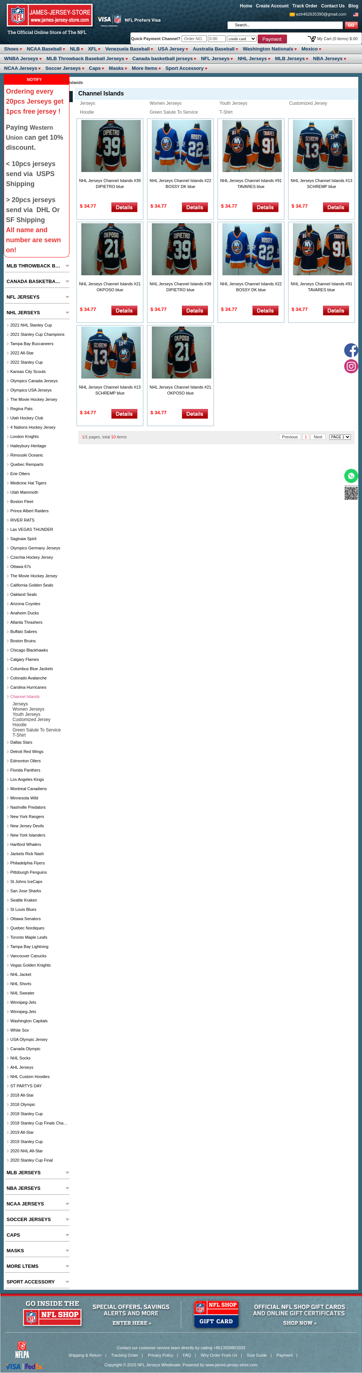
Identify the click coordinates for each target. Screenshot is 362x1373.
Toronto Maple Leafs (29, 937)
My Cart (337, 38)
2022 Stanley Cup (26, 362)
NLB (75, 49)
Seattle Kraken (23, 900)
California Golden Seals (31, 585)
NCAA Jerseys (20, 68)
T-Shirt (225, 112)
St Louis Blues (23, 909)
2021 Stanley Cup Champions (37, 334)
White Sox (19, 1030)
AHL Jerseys (21, 1067)
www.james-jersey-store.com (231, 1365)
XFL (92, 49)
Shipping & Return (84, 1355)
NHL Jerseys (252, 58)
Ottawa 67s (20, 566)
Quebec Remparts (26, 464)
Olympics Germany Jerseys (35, 548)
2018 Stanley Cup (26, 1113)
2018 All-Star (22, 1095)
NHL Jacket (20, 974)
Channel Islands (25, 696)
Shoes (11, 49)
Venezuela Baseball (127, 49)
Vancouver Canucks (28, 956)
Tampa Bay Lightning (29, 946)
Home (246, 6)
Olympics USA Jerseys (31, 390)
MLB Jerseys (290, 58)
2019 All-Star (22, 1132)
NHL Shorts (20, 983)
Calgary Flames (24, 659)
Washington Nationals (268, 49)
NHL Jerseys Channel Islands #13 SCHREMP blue (321, 183)
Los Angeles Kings (27, 779)
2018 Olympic (22, 1104)
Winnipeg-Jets (23, 1002)
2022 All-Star (22, 353)
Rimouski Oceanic (26, 455)
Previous (290, 437)
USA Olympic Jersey (29, 1039)
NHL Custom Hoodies (30, 1076)
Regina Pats (21, 408)
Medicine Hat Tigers (28, 483)
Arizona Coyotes (25, 603)
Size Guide (257, 1355)
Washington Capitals (29, 1021)
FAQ (187, 1355)
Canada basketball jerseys (163, 58)
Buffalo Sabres (23, 631)
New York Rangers (27, 816)
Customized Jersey (308, 103)
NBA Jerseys (328, 58)
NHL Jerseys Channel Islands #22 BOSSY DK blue (180, 183)
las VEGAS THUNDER (31, 529)
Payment (285, 1355)
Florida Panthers (25, 770)
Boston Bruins (23, 641)
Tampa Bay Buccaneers (31, 343)
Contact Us (333, 6)
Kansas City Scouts (28, 371)
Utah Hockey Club (26, 418)
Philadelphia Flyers (27, 863)
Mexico (309, 49)
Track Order (305, 6)
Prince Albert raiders (29, 511)
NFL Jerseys (215, 58)
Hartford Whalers (25, 844)
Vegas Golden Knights (30, 965)
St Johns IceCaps (26, 881)
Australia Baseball (214, 49)
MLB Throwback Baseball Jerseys (85, 58)
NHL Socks (20, 1058)
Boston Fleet (21, 501)
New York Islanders (27, 835)
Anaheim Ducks (24, 613)
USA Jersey (171, 49)
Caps (95, 68)
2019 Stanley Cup (26, 1141)
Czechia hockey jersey (31, 557)
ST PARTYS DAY (26, 1086)
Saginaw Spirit (23, 538)
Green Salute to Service (174, 112)
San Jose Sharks (25, 891)
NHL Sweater (22, 993)
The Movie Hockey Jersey (34, 399)
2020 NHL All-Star (26, 1151)
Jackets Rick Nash (27, 853)
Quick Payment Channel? (156, 38)
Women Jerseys (166, 103)
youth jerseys (233, 103)
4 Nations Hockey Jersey (33, 427)
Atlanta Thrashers (26, 622)
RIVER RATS (22, 520)
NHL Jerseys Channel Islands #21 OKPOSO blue (110, 287)
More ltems (144, 68)
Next (318, 437)
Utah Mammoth (24, 492)
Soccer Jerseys (63, 68)
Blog (353, 6)
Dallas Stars (21, 742)
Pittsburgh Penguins (28, 872)
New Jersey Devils (27, 826)
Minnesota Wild (24, 798)
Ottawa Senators (25, 918)
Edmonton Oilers (25, 761)
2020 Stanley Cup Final (31, 1160)
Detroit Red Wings (26, 751)
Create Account (272, 6)
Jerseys (87, 103)
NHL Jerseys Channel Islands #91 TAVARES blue (251, 183)
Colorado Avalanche (28, 678)
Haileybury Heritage (28, 446)
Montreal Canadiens (28, 788)
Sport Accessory (185, 68)
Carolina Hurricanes (28, 687)
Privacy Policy (160, 1355)
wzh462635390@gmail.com (321, 14)
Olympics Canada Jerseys (34, 381)
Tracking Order (124, 1355)
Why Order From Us (219, 1355)
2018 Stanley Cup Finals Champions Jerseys (39, 1123)
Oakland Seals (23, 594)
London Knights (24, 436)
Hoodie (87, 112)
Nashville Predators (28, 807)
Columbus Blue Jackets (31, 668)
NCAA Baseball (44, 49)
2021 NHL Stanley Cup (31, 325)
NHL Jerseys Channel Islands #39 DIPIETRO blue (110, 183)
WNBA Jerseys (21, 58)
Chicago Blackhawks (29, 650)
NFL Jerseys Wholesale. (159, 1365)
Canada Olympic (25, 1048)
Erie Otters (20, 473)
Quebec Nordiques (27, 928)
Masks (116, 68)
